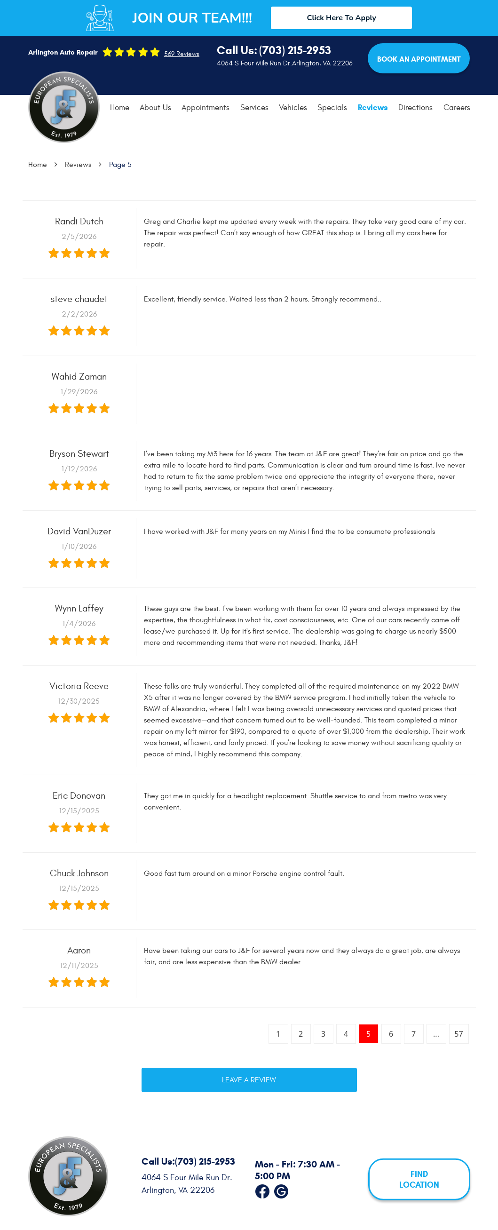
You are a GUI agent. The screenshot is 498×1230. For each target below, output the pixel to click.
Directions (415, 107)
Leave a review (249, 1080)
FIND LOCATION (419, 1179)
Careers (456, 107)
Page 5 (120, 164)
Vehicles (293, 107)
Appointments (205, 107)
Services (254, 107)
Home (119, 107)
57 (458, 1034)
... (436, 1034)
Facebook (262, 1189)
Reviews (373, 107)
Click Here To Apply (341, 18)
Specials (332, 107)
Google (281, 1189)
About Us (155, 107)
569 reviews (181, 54)
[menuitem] (119, 107)
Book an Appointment (419, 59)
